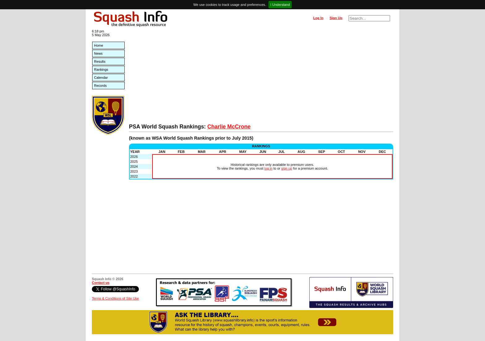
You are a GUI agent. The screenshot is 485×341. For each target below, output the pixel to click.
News (98, 53)
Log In (318, 18)
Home (98, 45)
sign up (286, 168)
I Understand (280, 4)
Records (100, 85)
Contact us (100, 282)
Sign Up (335, 18)
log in (268, 168)
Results (99, 61)
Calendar (101, 77)
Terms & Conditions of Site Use (115, 298)
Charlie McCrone (229, 127)
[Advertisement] (261, 77)
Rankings (101, 69)
